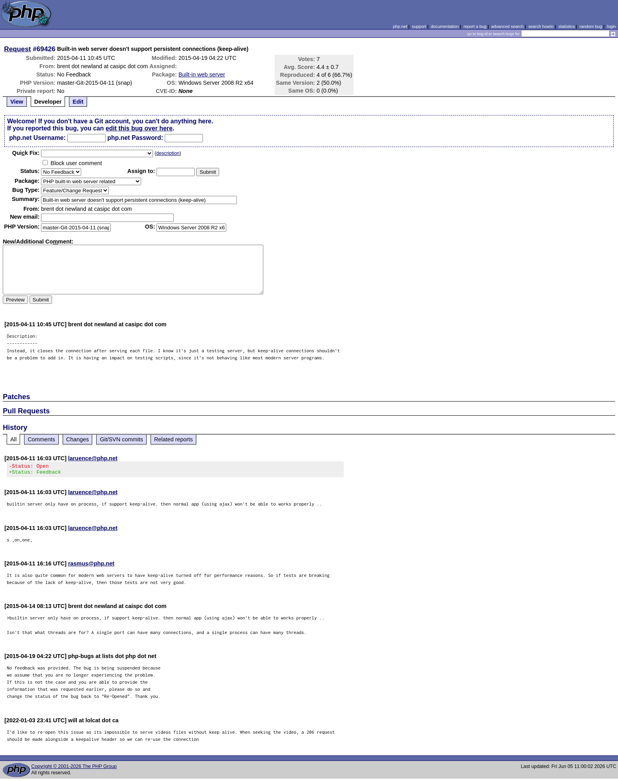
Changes (77, 439)
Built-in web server (202, 74)
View (16, 102)
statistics (566, 26)
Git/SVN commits (121, 439)
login (611, 26)
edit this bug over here (139, 128)
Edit (78, 102)
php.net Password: (135, 137)
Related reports (173, 439)
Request (17, 49)
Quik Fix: (26, 153)
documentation (445, 26)
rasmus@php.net (91, 566)
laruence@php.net (92, 458)
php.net (400, 26)
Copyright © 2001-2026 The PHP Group (74, 769)
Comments (41, 439)
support (419, 26)
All (13, 439)
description (167, 153)
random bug (590, 26)
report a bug (475, 26)
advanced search (507, 26)
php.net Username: (37, 137)
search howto (540, 26)
